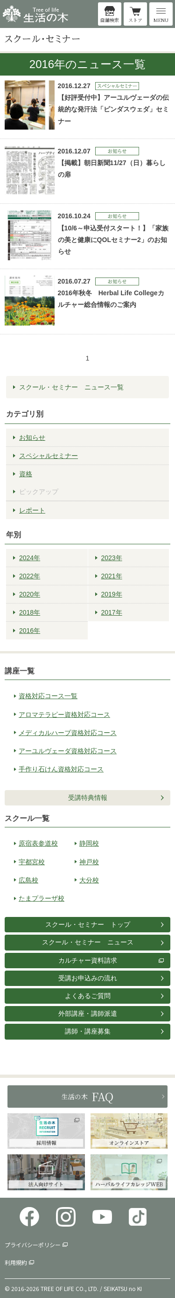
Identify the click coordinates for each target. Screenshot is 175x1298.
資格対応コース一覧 (48, 696)
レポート (32, 510)
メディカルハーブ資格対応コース (68, 732)
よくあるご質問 (88, 996)
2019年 (111, 594)
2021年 (111, 576)
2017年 (111, 612)
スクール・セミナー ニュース (87, 942)
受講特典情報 (87, 797)
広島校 (28, 880)
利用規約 (16, 1262)
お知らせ (32, 437)
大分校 (89, 880)
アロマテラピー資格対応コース (64, 714)
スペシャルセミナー (48, 455)
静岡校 (89, 843)
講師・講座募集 (88, 1031)
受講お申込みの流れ (87, 978)
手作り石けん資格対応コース (61, 769)
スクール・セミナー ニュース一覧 (71, 387)
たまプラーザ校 (41, 898)
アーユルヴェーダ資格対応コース (68, 751)
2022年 (29, 576)
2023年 (111, 558)
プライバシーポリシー (33, 1245)
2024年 (29, 558)
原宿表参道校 (38, 843)
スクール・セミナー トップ (87, 924)
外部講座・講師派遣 (87, 1013)
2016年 (29, 630)
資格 (25, 474)
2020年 (29, 594)
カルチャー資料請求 (87, 960)
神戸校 (89, 862)
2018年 (29, 612)
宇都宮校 (32, 862)
